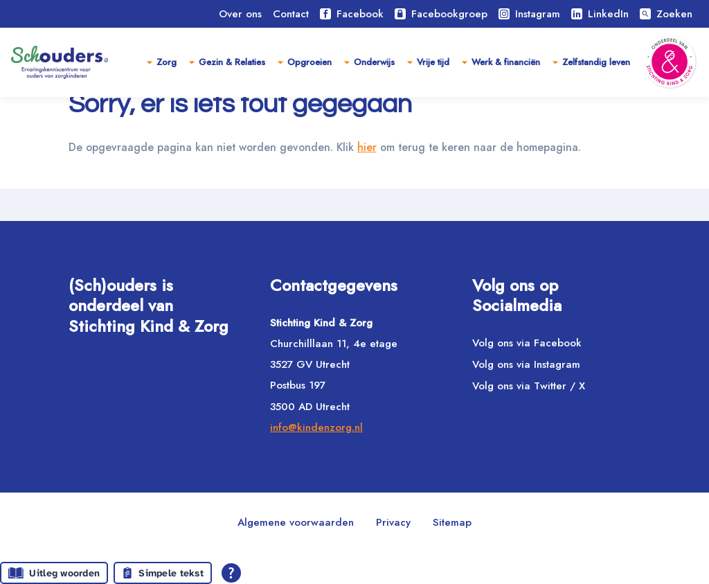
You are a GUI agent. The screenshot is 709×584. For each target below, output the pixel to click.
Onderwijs (374, 62)
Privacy (393, 522)
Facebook (352, 13)
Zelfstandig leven (596, 62)
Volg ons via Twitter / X (528, 385)
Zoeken (666, 13)
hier (372, 179)
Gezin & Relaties (232, 62)
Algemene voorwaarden (295, 522)
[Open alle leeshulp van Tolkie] (231, 573)
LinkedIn (600, 13)
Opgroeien (309, 62)
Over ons (240, 13)
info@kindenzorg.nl (316, 427)
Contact (291, 13)
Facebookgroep (441, 13)
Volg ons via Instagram (526, 364)
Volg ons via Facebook (527, 343)
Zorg (166, 62)
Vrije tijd (433, 62)
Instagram (529, 13)
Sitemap (452, 522)
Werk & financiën (506, 62)
